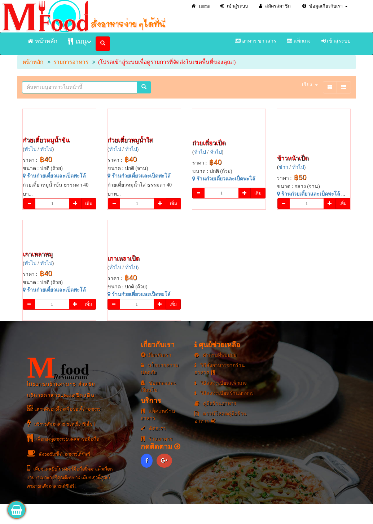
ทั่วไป (30, 149)
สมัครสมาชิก (275, 6)
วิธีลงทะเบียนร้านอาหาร (224, 393)
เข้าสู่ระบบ (234, 6)
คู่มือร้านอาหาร (215, 403)
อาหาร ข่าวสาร (255, 41)
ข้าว (283, 167)
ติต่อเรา (153, 428)
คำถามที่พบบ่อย (215, 355)
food (58, 367)
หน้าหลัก (42, 41)
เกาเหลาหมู (38, 254)
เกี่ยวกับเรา (156, 355)
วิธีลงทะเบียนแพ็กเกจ (220, 383)
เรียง (310, 84)
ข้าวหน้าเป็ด (293, 158)
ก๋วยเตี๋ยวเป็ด (209, 143)
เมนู (77, 41)
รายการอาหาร (70, 62)
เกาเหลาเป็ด (123, 258)
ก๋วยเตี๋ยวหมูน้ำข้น (46, 140)
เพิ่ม (88, 203)
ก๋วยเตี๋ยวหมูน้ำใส (130, 140)
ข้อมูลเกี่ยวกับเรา (325, 6)
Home (201, 6)
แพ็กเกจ (299, 41)
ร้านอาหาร (157, 439)
